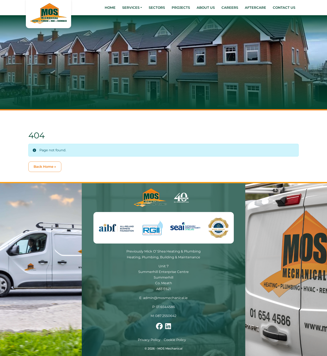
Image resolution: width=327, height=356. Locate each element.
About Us (206, 8)
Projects (181, 8)
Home (110, 8)
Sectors (157, 8)
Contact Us (284, 8)
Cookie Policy (175, 340)
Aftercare (255, 8)
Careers (229, 8)
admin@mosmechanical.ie (165, 298)
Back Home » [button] (45, 167)
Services (131, 8)
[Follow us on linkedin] (168, 327)
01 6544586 (165, 307)
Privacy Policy (149, 340)
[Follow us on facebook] (159, 327)
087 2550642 (165, 316)
